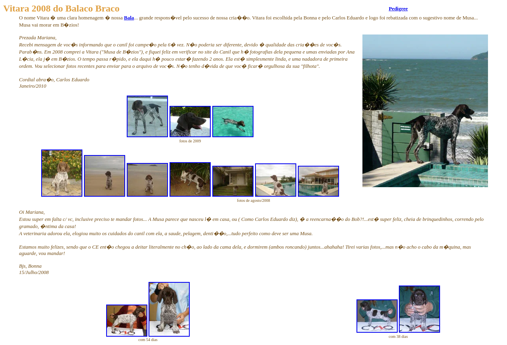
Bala (129, 18)
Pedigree (398, 9)
